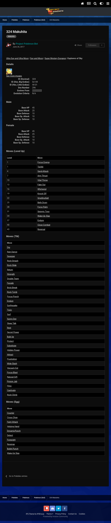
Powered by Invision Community (55, 517)
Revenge (11, 444)
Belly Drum (42, 202)
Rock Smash (12, 261)
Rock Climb (12, 395)
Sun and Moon (36, 58)
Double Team (13, 279)
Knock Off (41, 193)
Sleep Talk (11, 323)
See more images (14, 76)
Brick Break (12, 287)
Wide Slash (12, 363)
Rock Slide (11, 265)
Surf (9, 314)
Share (78, 45)
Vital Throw (42, 180)
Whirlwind (41, 189)
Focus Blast (12, 372)
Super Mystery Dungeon (55, 58)
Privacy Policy (60, 514)
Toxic (9, 310)
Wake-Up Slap (43, 216)
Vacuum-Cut (12, 368)
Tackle (40, 167)
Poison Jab (12, 381)
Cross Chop (12, 417)
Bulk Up (10, 337)
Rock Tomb (12, 292)
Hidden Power (13, 350)
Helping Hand (13, 426)
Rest (9, 328)
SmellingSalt (43, 198)
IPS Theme (30, 514)
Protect (10, 341)
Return (10, 270)
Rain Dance (12, 252)
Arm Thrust (42, 176)
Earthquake (12, 305)
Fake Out (41, 185)
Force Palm (42, 207)
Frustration (12, 359)
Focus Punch (13, 296)
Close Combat (43, 225)
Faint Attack (12, 422)
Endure (40, 220)
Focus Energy (43, 162)
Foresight (11, 440)
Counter (10, 413)
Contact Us (72, 514)
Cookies (82, 514)
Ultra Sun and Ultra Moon (17, 58)
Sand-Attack (42, 171)
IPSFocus (40, 514)
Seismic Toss (43, 211)
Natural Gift (12, 377)
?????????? (37, 90)
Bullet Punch (12, 449)
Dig (8, 247)
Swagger (11, 256)
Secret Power (13, 332)
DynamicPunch (14, 431)
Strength (11, 274)
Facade (10, 283)
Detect (10, 435)
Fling (9, 386)
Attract (10, 354)
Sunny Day (11, 319)
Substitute (11, 346)
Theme (49, 514)
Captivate (11, 390)
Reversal (41, 229)
